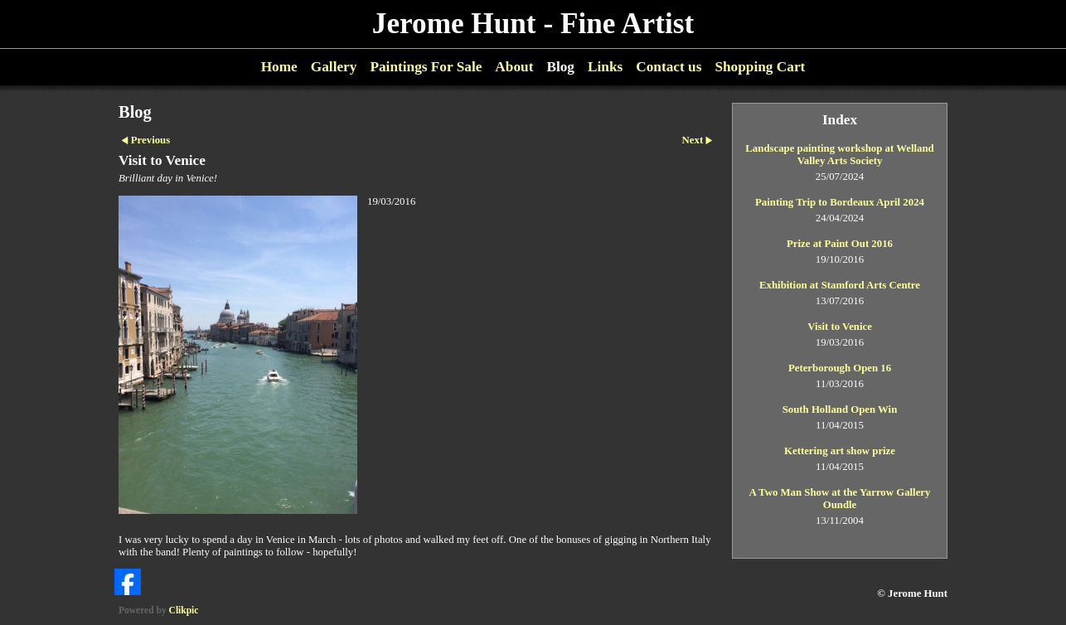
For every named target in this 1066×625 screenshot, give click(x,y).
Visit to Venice (839, 326)
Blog (560, 67)
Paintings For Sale (426, 67)
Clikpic (184, 610)
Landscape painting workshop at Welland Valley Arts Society (839, 155)
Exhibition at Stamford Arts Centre (839, 285)
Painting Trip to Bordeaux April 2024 (839, 202)
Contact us (668, 67)
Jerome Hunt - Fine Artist (533, 23)
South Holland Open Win (840, 409)
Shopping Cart (760, 67)
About (514, 67)
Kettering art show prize (839, 451)
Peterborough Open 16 (839, 368)
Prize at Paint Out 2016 (840, 244)
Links (605, 67)
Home (279, 67)
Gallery (334, 67)
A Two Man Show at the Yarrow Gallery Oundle (840, 499)
